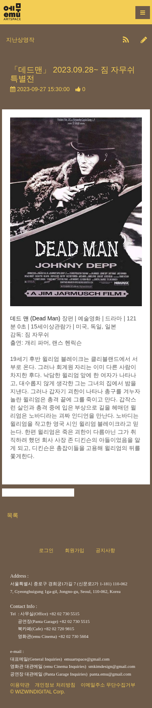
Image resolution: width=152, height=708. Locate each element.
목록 (12, 515)
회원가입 (74, 550)
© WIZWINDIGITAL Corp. (37, 692)
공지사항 (105, 550)
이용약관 (20, 685)
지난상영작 (20, 39)
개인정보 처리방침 (55, 685)
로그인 (46, 550)
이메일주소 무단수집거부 (108, 685)
